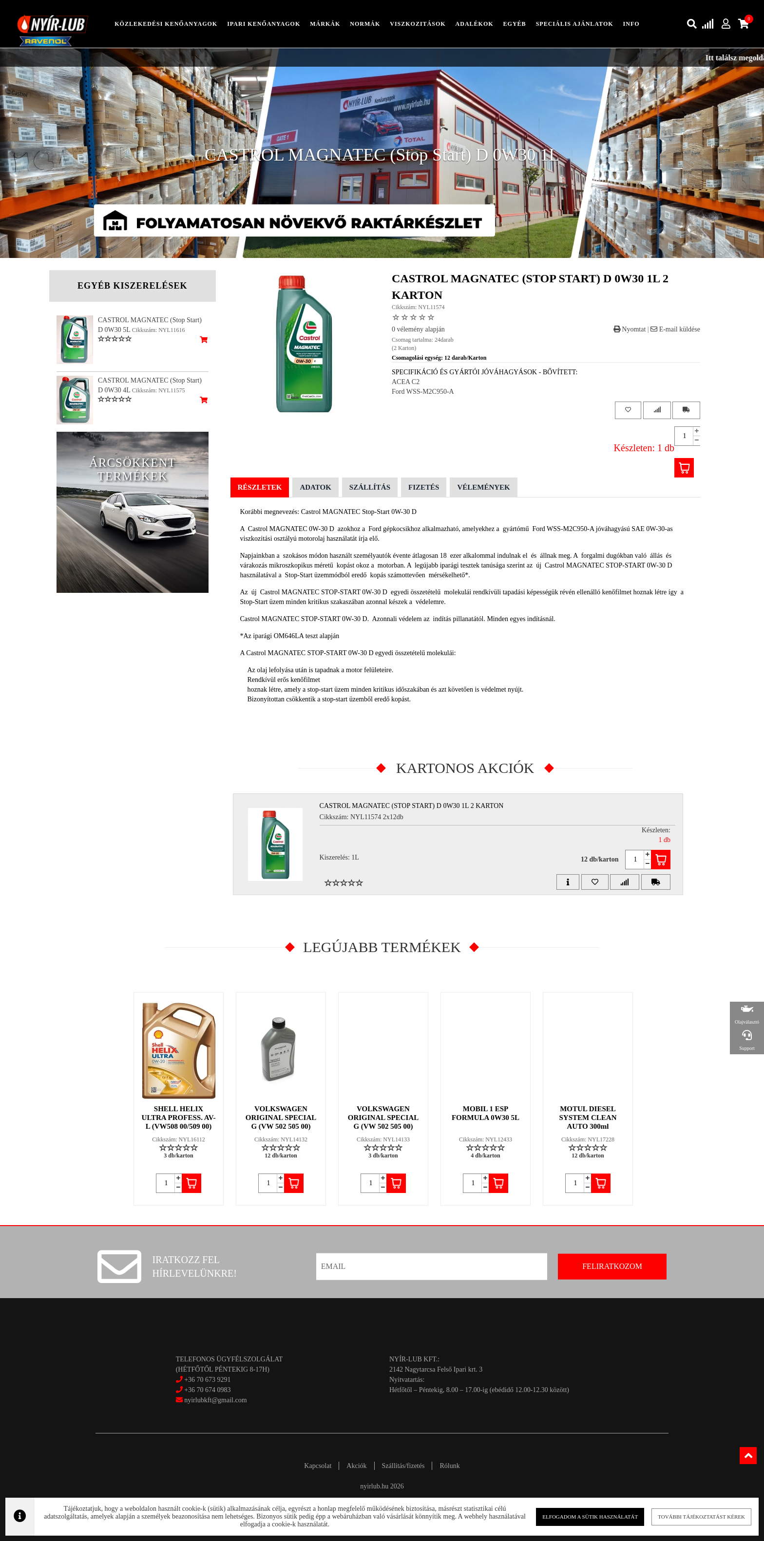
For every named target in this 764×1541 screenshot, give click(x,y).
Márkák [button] (325, 23)
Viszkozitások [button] (417, 23)
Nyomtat (629, 329)
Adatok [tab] (315, 487)
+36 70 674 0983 (207, 1390)
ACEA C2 (406, 381)
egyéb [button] (514, 23)
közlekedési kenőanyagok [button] (166, 23)
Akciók (356, 1465)
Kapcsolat (317, 1465)
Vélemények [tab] (483, 487)
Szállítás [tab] (369, 487)
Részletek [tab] (260, 487)
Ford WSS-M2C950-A (423, 391)
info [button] (631, 23)
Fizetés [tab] (423, 487)
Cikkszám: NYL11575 (158, 390)
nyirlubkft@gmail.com (211, 1400)
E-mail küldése (675, 329)
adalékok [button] (475, 23)
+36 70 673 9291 (207, 1379)
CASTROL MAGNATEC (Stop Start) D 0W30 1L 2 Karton (412, 805)
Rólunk (449, 1465)
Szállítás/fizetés (403, 1465)
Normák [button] (365, 23)
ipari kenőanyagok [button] (263, 23)
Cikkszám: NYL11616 (158, 330)
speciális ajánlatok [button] (574, 23)
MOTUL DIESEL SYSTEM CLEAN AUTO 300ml (588, 1117)
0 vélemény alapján (418, 329)
